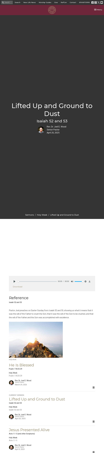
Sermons (29, 215)
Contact (73, 2)
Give (56, 2)
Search (17, 2)
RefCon (64, 2)
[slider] (37, 281)
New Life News (29, 2)
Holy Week (42, 215)
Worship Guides (45, 2)
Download (17, 287)
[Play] (14, 281)
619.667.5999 (84, 2)
